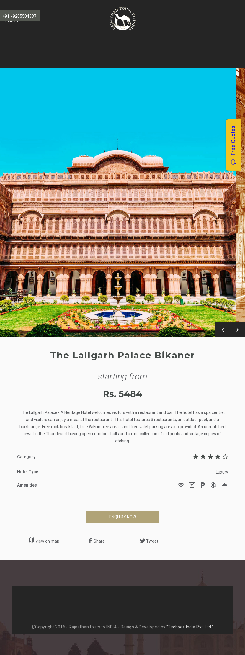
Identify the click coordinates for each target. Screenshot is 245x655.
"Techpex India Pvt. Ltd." (190, 627)
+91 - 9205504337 (19, 16)
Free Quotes (233, 145)
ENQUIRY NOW (122, 517)
